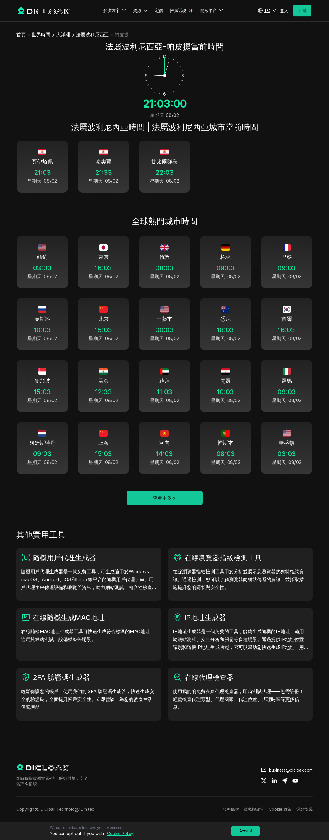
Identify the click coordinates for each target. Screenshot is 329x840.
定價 (159, 10)
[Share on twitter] (264, 781)
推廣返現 (178, 10)
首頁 (21, 34)
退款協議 (304, 809)
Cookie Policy (120, 833)
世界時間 (41, 34)
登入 (284, 10)
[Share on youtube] (295, 781)
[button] (267, 10)
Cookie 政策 (280, 809)
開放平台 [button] (211, 10)
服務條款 (231, 809)
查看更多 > (164, 498)
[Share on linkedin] (274, 781)
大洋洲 (63, 34)
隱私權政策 (254, 809)
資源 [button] (140, 10)
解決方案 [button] (114, 10)
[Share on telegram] (285, 781)
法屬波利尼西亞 (92, 34)
